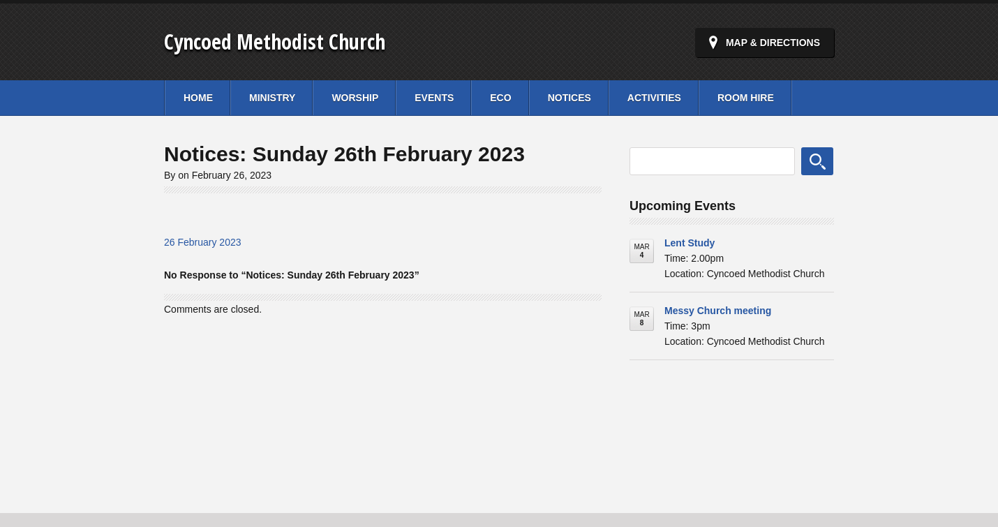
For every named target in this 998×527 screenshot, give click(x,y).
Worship (355, 97)
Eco (500, 97)
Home (198, 97)
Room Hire (745, 97)
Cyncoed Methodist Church (274, 41)
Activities (654, 97)
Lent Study (689, 242)
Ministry (272, 97)
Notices (569, 97)
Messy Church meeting (717, 310)
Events (434, 97)
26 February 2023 (202, 242)
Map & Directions (773, 42)
